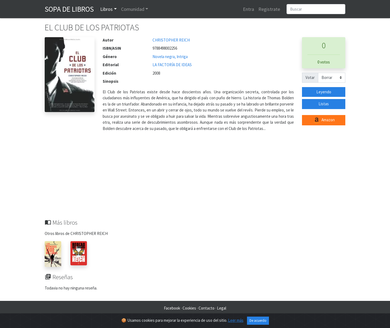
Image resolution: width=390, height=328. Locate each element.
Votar (310, 77)
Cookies (189, 308)
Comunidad (132, 9)
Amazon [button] (324, 120)
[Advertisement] (195, 178)
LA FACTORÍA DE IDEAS (172, 64)
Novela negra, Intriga (170, 56)
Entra (248, 9)
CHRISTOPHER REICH (171, 40)
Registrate (269, 9)
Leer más (235, 320)
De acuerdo (257, 320)
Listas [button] (323, 103)
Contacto (206, 308)
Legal (221, 308)
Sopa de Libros (69, 9)
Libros (106, 9)
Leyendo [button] (323, 91)
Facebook (172, 308)
